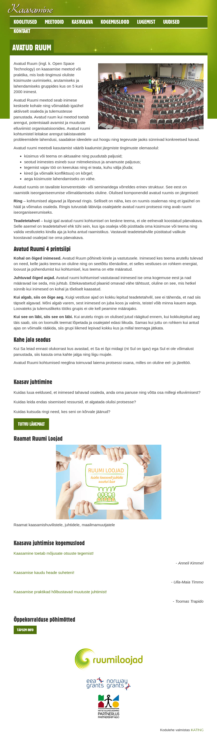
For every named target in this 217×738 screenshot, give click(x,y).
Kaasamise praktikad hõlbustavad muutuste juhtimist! (60, 592)
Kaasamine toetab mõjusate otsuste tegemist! (54, 553)
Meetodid (54, 21)
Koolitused (25, 21)
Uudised (171, 21)
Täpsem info (25, 630)
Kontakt (22, 31)
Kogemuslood (115, 21)
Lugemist (146, 21)
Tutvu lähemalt (31, 424)
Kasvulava (82, 21)
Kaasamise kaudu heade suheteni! (44, 572)
